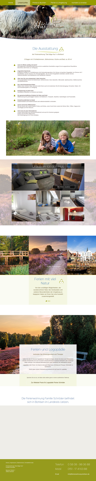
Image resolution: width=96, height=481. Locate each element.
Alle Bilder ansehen (63, 187)
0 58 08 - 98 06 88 (79, 464)
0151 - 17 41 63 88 (77, 468)
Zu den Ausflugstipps (54, 266)
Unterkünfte (23, 3)
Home (10, 3)
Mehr (49, 301)
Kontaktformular (29, 462)
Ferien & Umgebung (59, 3)
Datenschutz (20, 462)
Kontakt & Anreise (79, 3)
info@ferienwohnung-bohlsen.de (78, 474)
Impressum (13, 462)
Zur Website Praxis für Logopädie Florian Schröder (48, 382)
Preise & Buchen (39, 3)
